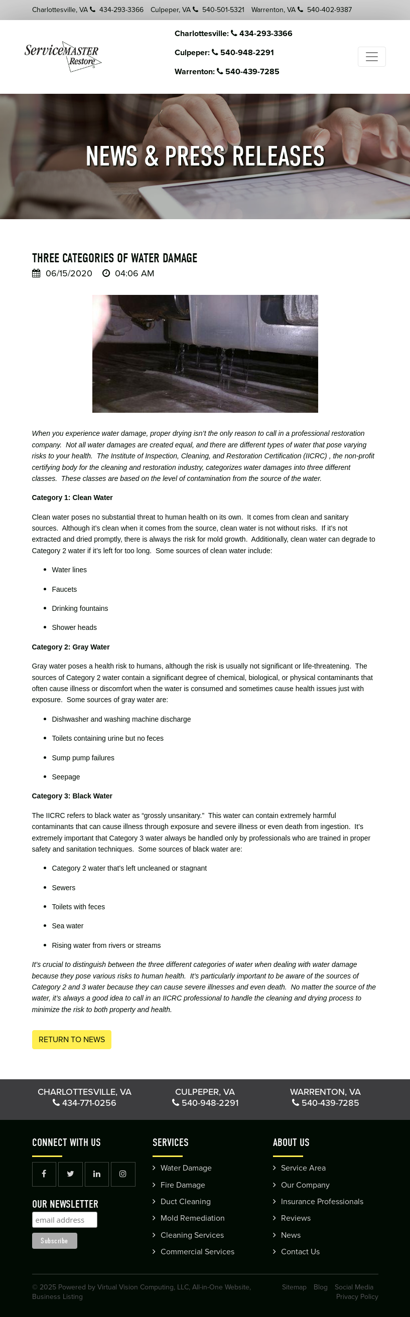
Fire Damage (183, 1185)
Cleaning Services (192, 1235)
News (291, 1235)
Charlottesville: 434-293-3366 (245, 34)
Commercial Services (197, 1252)
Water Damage (186, 1168)
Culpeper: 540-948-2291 (236, 53)
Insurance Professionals (322, 1202)
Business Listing (57, 1296)
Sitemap (294, 1287)
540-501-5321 (218, 10)
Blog (321, 1287)
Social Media (354, 1287)
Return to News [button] (72, 1040)
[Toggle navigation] (372, 57)
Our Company (305, 1185)
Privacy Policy (357, 1296)
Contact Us (300, 1252)
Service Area (303, 1168)
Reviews (296, 1218)
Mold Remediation (193, 1218)
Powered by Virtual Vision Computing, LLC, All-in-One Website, (154, 1287)
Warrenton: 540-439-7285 (238, 72)
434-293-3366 (117, 10)
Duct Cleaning (186, 1202)
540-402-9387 (325, 10)
